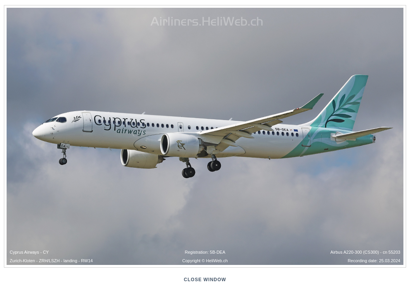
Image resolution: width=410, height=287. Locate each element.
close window (205, 279)
